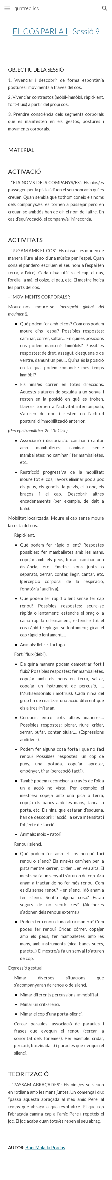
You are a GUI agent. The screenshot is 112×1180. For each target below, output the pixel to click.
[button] (7, 8)
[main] (56, 31)
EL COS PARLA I (40, 31)
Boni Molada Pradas (45, 1147)
